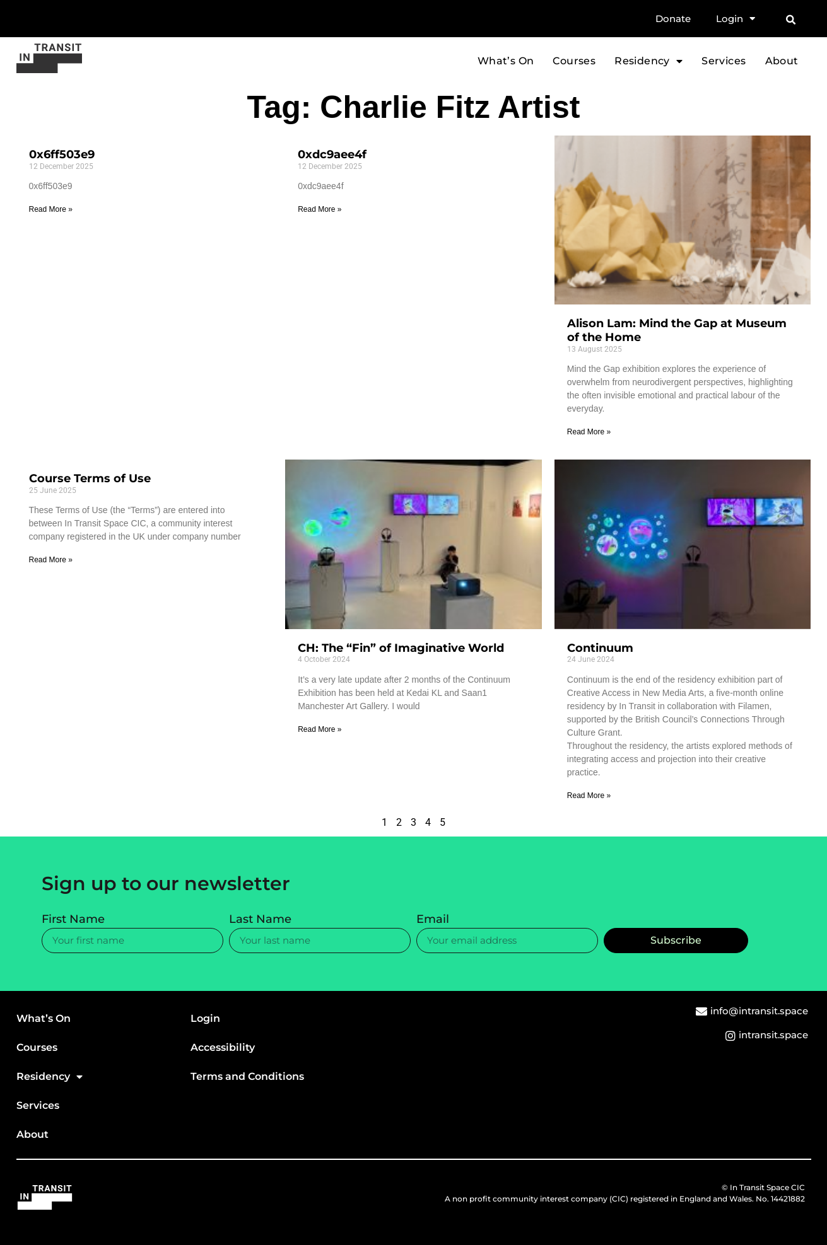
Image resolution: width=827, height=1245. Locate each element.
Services (723, 61)
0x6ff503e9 (62, 154)
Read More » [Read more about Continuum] (589, 795)
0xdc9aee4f (332, 154)
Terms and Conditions (247, 1076)
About (782, 61)
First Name (73, 919)
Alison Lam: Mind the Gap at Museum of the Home (677, 330)
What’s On (506, 61)
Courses (574, 61)
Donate (673, 19)
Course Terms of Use (90, 478)
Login (735, 18)
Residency (648, 61)
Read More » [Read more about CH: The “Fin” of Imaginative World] (319, 729)
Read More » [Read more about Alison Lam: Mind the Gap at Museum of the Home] (589, 431)
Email (432, 919)
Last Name (260, 919)
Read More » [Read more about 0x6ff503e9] (51, 209)
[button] (791, 20)
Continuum (600, 648)
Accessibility (223, 1047)
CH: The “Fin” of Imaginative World (401, 648)
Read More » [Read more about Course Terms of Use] (51, 559)
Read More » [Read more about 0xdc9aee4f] (319, 209)
